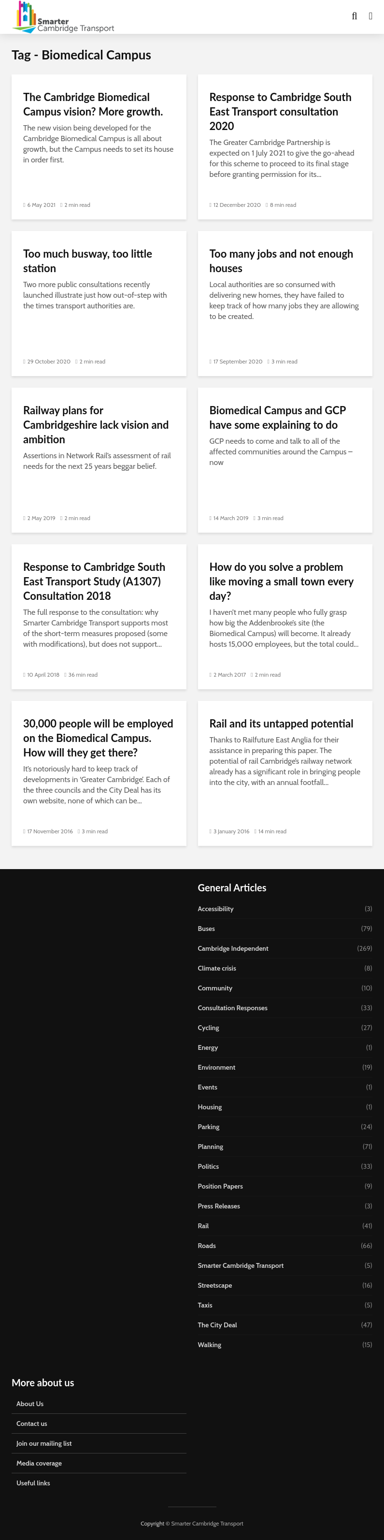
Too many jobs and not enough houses (282, 261)
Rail (203, 1225)
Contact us (31, 1423)
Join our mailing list (44, 1443)
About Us (29, 1403)
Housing (210, 1107)
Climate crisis (217, 968)
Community (215, 988)
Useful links (33, 1483)
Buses (206, 928)
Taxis (205, 1305)
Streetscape (215, 1285)
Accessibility (216, 908)
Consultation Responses (233, 1007)
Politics (208, 1166)
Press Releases (219, 1206)
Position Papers (220, 1186)
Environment (217, 1067)
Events (207, 1087)
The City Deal (217, 1325)
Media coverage (39, 1463)
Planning (211, 1146)
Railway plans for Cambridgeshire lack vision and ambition (96, 425)
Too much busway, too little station (87, 261)
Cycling (208, 1027)
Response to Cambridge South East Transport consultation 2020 (281, 111)
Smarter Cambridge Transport (241, 1265)
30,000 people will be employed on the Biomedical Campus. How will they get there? (98, 738)
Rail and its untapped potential (282, 723)
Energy (208, 1047)
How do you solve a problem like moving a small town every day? (282, 581)
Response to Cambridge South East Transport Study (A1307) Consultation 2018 (94, 581)
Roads (207, 1245)
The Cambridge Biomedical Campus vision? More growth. (93, 104)
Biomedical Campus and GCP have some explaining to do (278, 417)
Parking (209, 1126)
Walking (210, 1344)
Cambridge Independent (233, 948)
